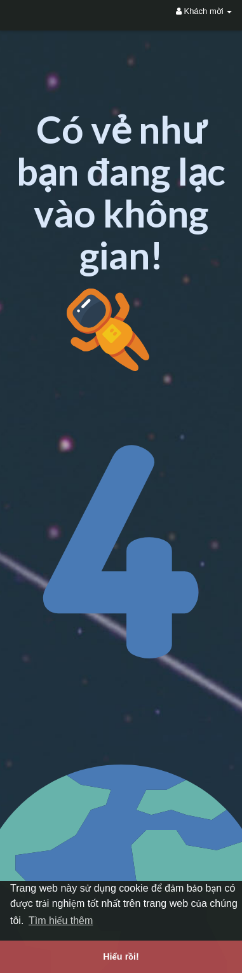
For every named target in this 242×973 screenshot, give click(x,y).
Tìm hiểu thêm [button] (61, 920)
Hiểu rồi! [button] (121, 956)
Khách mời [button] (204, 11)
